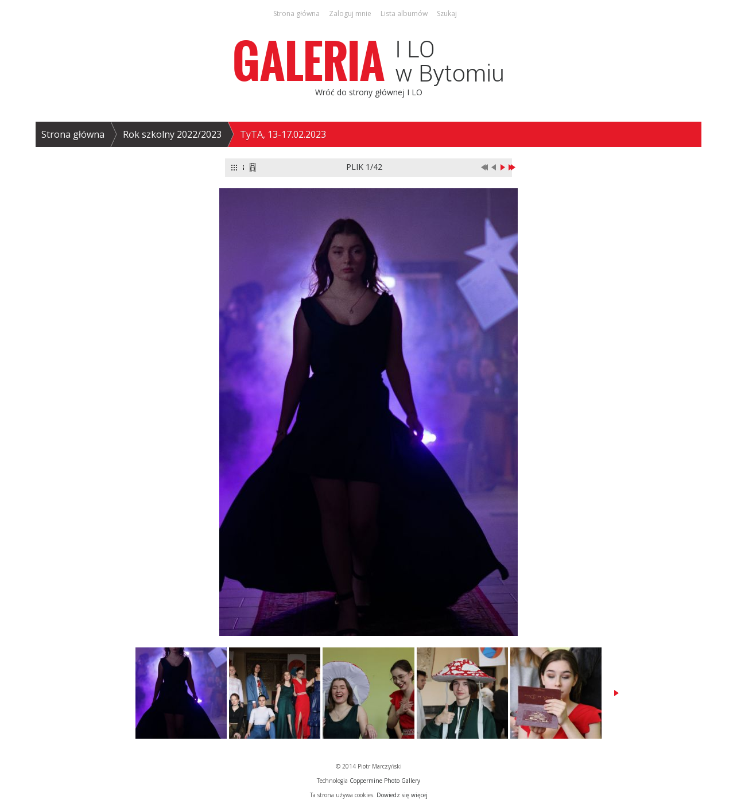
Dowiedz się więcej (402, 795)
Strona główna (72, 134)
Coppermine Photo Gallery (385, 781)
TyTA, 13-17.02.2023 (283, 134)
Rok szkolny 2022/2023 (172, 134)
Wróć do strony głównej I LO (368, 92)
